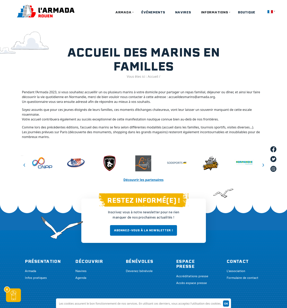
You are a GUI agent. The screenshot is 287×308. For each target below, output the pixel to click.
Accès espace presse (191, 283)
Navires (183, 12)
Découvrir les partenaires (143, 180)
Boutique (246, 12)
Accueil (153, 76)
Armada (123, 12)
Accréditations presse (192, 276)
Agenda (80, 278)
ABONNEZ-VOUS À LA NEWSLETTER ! (143, 230)
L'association (236, 271)
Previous (22, 155)
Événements (153, 12)
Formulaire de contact (242, 278)
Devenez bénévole (139, 271)
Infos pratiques (36, 278)
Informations (214, 12)
